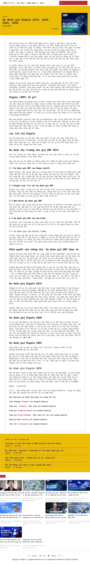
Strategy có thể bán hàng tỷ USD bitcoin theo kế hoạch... (34, 443)
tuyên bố (26, 209)
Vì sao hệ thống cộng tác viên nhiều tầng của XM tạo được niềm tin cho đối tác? (11, 542)
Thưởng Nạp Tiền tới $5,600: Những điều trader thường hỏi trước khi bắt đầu (32, 542)
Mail (44, 555)
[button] (61, 3)
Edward (7, 446)
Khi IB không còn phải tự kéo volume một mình (28, 465)
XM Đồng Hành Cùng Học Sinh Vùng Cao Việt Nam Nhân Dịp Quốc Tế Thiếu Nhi (11, 517)
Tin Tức (5, 16)
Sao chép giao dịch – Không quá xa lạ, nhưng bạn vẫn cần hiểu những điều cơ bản (55, 495)
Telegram (53, 555)
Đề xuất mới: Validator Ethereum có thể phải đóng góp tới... (36, 450)
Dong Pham (7, 26)
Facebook (34, 555)
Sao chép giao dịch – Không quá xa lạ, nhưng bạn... (31, 458)
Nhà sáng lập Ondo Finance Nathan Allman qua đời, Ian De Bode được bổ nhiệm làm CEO (55, 517)
